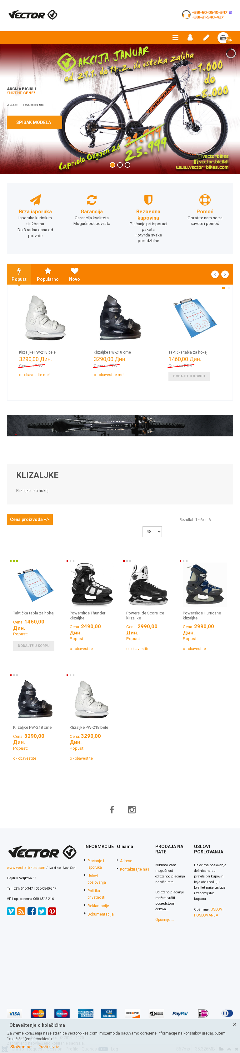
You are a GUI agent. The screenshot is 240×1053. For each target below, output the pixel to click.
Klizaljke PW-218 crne (112, 351)
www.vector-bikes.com (24, 853)
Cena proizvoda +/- (30, 517)
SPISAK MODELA (34, 122)
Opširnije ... (161, 904)
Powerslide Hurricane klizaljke (202, 614)
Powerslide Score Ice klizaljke (145, 614)
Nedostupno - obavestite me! (25, 373)
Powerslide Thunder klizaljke (87, 614)
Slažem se (21, 1046)
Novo (74, 273)
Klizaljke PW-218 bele (37, 351)
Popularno (48, 273)
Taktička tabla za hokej (188, 351)
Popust (19, 273)
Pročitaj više (49, 1047)
